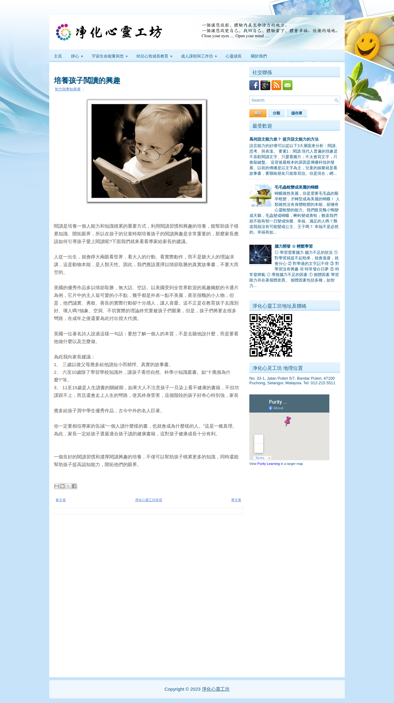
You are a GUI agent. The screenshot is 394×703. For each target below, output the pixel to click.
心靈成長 (234, 56)
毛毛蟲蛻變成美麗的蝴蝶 (297, 187)
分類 (276, 113)
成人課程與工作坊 (201, 54)
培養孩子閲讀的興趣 (87, 79)
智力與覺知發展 (68, 89)
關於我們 (259, 56)
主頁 (58, 56)
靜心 (79, 54)
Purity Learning (268, 463)
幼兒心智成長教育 (156, 54)
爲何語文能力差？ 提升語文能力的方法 (284, 139)
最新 (258, 113)
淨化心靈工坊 (216, 689)
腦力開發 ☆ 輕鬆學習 (294, 246)
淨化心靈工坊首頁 (148, 500)
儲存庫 (296, 113)
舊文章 (236, 500)
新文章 (61, 500)
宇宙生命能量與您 (112, 54)
